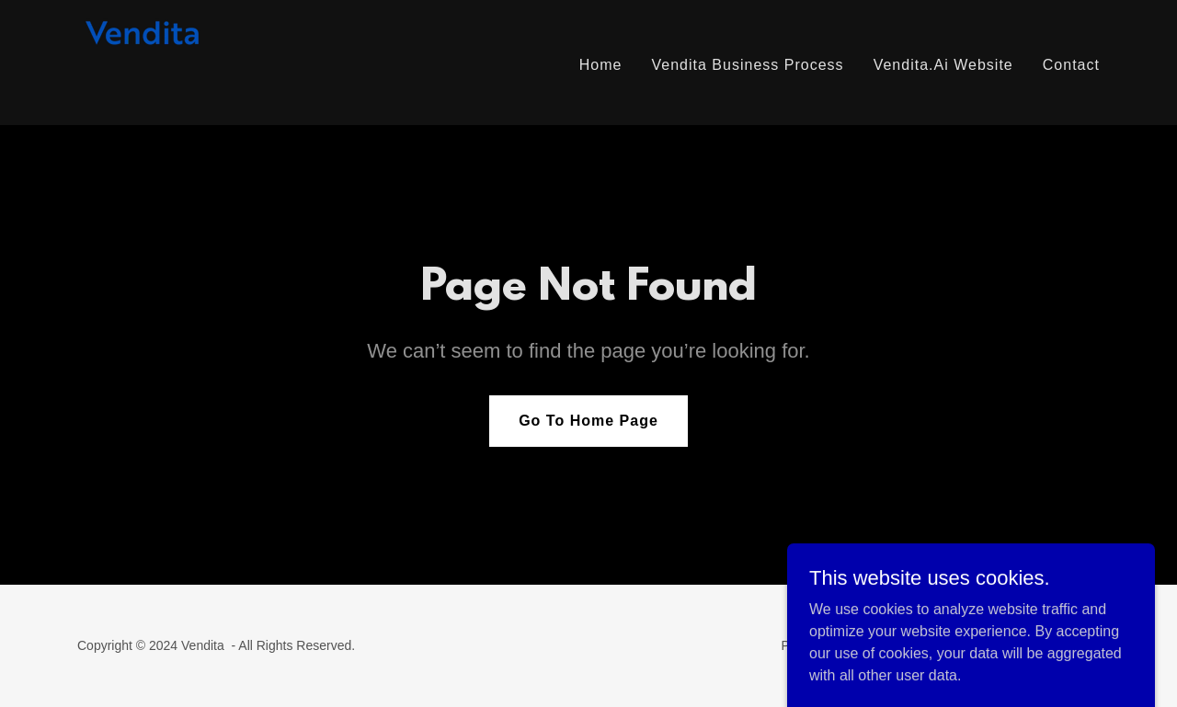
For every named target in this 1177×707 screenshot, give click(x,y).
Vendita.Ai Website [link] (943, 65)
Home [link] (601, 65)
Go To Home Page (588, 420)
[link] (159, 61)
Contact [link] (1071, 65)
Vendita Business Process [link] (747, 65)
